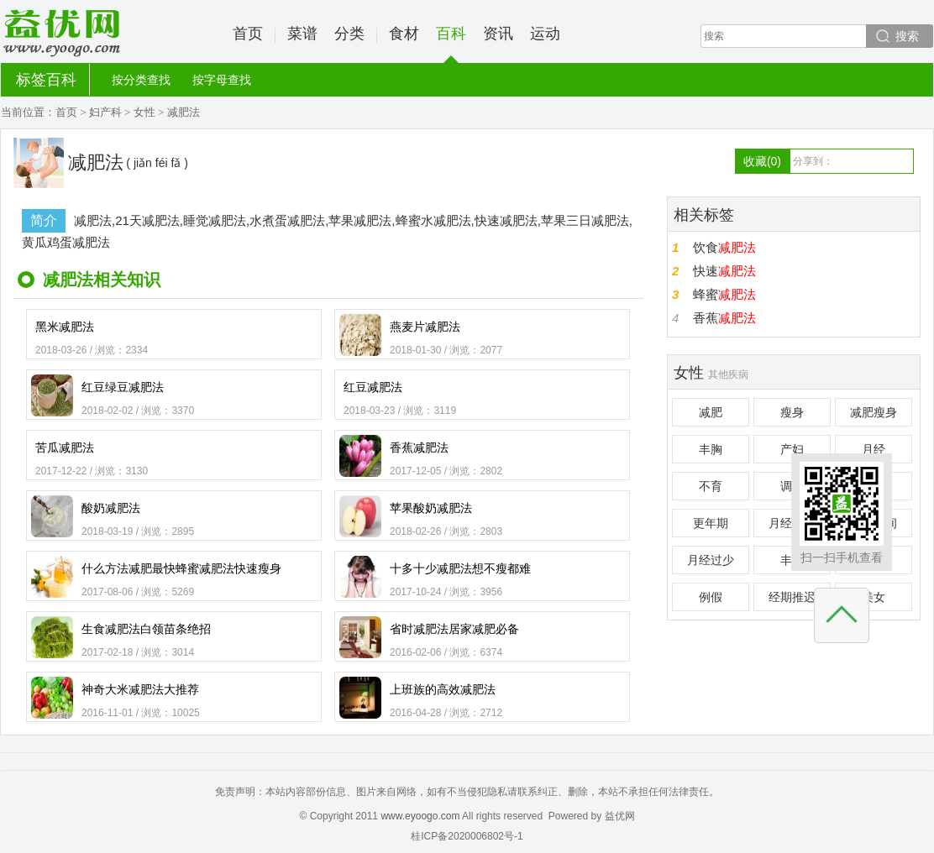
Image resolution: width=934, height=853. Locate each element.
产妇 (792, 449)
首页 (248, 33)
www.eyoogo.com (419, 816)
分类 (349, 33)
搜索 (907, 36)
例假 (710, 597)
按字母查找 (221, 79)
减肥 (710, 412)
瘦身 (792, 412)
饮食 (724, 247)
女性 (144, 112)
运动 (545, 33)
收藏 (762, 161)
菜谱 (302, 33)
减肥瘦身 (873, 412)
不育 (710, 486)
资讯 (498, 33)
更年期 (710, 523)
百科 (451, 44)
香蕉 (724, 318)
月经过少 (710, 560)
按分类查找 (141, 79)
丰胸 (710, 449)
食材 (404, 33)
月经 (873, 449)
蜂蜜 (724, 294)
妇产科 (105, 112)
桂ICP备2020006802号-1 (466, 836)
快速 (724, 271)
